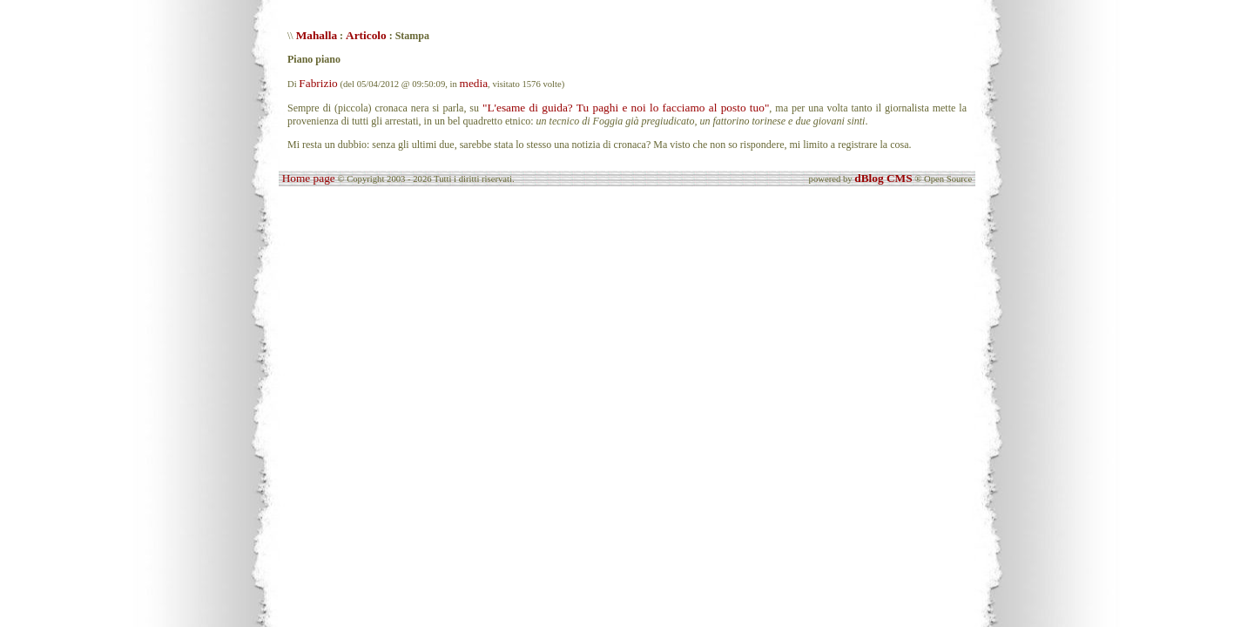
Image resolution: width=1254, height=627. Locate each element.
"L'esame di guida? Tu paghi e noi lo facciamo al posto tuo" (625, 107)
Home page (308, 178)
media (474, 83)
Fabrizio (318, 83)
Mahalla (316, 35)
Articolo (366, 35)
